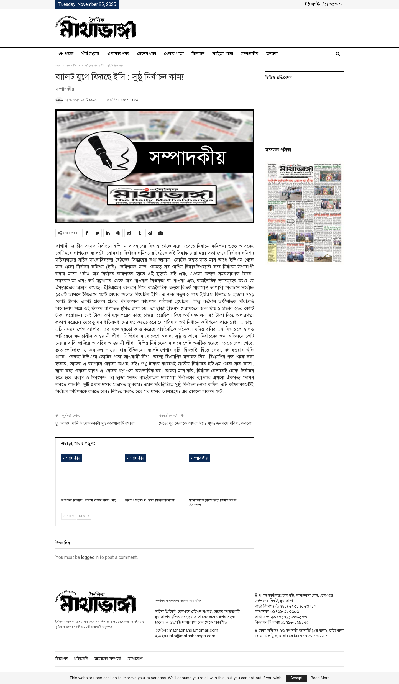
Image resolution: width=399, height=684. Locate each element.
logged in (90, 557)
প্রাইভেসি (81, 659)
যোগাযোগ (135, 659)
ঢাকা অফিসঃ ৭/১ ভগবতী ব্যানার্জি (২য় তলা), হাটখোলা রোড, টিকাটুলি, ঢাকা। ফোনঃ (299, 633)
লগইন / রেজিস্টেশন (324, 4)
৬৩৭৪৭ (310, 606)
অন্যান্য (272, 54)
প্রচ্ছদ (66, 54)
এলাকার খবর (118, 54)
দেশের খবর (146, 54)
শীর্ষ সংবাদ (90, 54)
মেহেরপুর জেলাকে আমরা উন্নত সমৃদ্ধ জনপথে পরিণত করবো (205, 423)
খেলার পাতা (174, 54)
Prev (68, 516)
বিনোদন (198, 54)
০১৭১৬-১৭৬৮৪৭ (314, 635)
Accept (296, 678)
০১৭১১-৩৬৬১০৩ (293, 616)
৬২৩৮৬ (295, 606)
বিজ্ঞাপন (61, 659)
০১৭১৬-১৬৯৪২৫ (295, 622)
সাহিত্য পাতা (223, 54)
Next (84, 516)
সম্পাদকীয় (249, 54)
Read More (320, 678)
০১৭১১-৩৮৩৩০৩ (284, 611)
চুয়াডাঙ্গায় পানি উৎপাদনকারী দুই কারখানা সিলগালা (94, 423)
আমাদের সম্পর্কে (107, 659)
